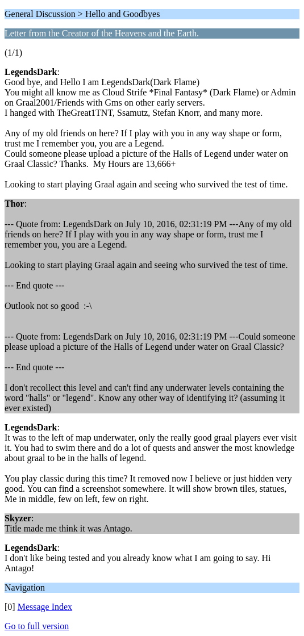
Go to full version (37, 626)
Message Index (45, 607)
